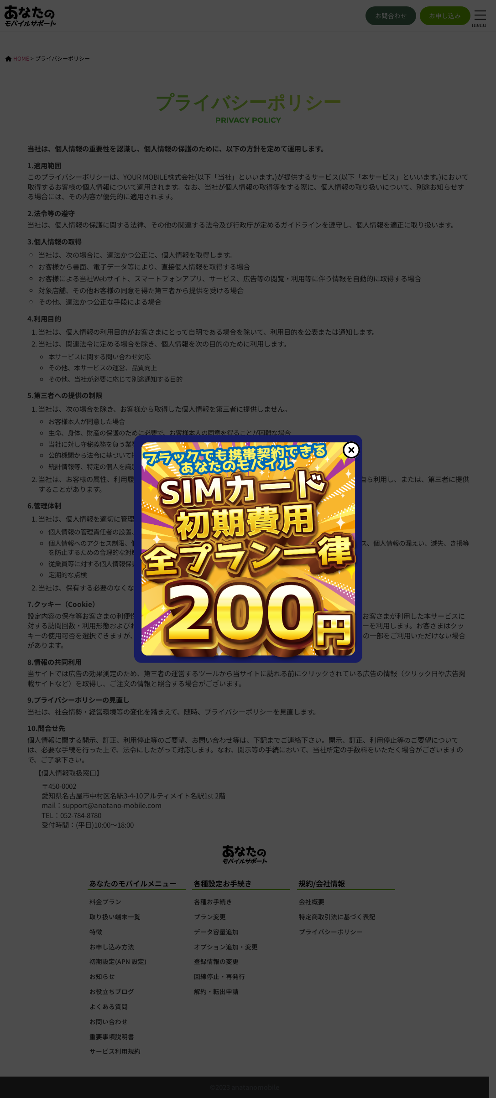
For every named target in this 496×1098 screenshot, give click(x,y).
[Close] (351, 450)
